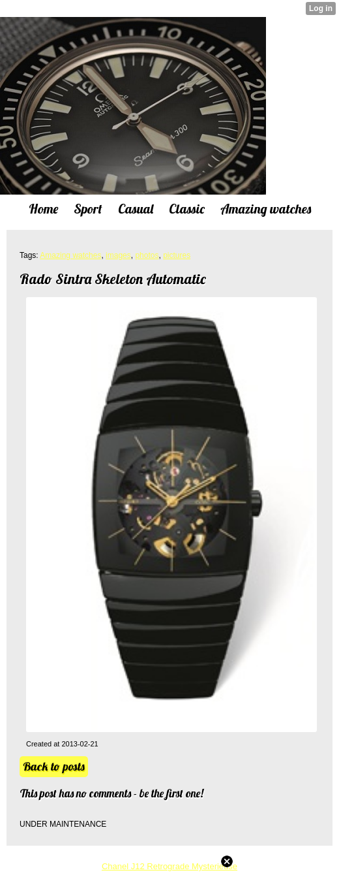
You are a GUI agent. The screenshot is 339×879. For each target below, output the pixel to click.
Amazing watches (70, 255)
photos (146, 255)
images (118, 255)
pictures (176, 255)
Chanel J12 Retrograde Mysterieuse (169, 866)
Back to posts (54, 766)
